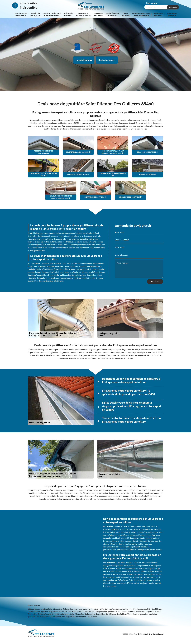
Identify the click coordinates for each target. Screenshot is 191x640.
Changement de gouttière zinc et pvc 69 (83, 14)
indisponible (28, 3)
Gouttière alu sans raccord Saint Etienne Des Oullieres (91, 609)
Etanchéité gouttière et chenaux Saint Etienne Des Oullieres (68, 614)
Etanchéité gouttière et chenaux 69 (112, 14)
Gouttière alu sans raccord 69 (35, 14)
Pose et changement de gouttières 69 (20, 14)
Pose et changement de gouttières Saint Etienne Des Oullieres (113, 611)
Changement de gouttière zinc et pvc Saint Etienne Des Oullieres (63, 611)
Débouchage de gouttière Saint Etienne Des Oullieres (49, 609)
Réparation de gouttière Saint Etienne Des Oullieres (77, 616)
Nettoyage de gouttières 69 (98, 14)
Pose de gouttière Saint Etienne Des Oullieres (109, 614)
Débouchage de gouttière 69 (172, 14)
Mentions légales (156, 634)
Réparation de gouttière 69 (158, 14)
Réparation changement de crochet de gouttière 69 (141, 14)
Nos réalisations (84, 59)
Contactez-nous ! (106, 59)
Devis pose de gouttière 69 (68, 14)
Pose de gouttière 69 (125, 14)
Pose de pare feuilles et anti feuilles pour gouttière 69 (52, 14)
